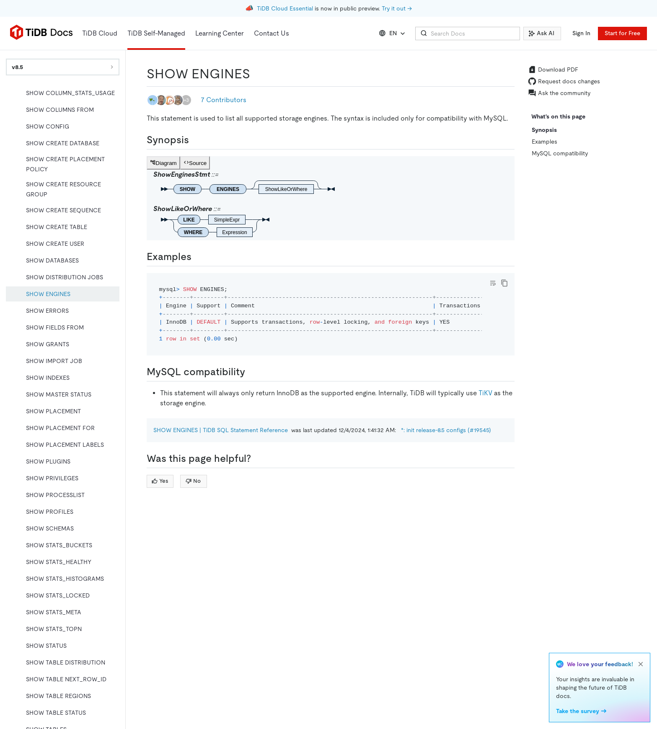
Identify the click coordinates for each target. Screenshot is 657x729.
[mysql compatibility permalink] (252, 372)
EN (393, 33)
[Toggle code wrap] (493, 283)
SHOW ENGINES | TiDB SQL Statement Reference (220, 430)
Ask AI (541, 33)
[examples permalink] (198, 257)
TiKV (485, 393)
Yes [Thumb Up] (160, 481)
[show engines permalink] (257, 73)
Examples (544, 141)
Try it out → (397, 8)
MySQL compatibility (560, 153)
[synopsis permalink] (196, 140)
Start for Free (622, 33)
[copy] (504, 283)
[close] (641, 664)
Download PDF (553, 69)
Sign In (581, 33)
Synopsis (544, 129)
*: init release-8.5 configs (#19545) (446, 430)
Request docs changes (564, 81)
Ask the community (559, 93)
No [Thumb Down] (193, 481)
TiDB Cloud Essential (285, 8)
